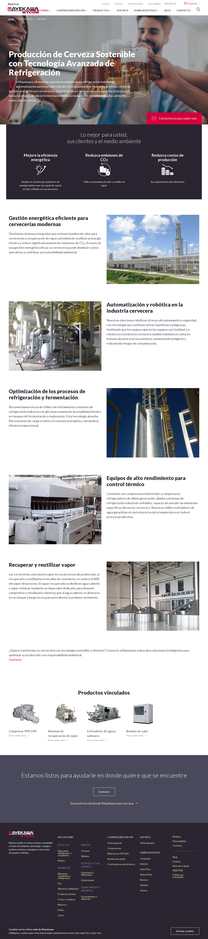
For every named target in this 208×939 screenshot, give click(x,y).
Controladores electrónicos (121, 864)
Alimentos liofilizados (68, 889)
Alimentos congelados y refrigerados (64, 876)
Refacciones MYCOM (118, 854)
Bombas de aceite (116, 859)
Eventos (119, 4)
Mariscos (62, 905)
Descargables (155, 4)
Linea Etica (145, 869)
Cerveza (85, 851)
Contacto (15, 659)
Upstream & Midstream (87, 874)
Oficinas (144, 885)
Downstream (87, 880)
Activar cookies (185, 931)
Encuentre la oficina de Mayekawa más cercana (101, 803)
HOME (11, 19)
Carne (61, 915)
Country (192, 3)
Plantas (143, 890)
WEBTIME (170, 4)
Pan (59, 883)
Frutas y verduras (66, 899)
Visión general (114, 843)
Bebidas (85, 856)
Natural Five (146, 875)
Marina (61, 861)
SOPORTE (122, 10)
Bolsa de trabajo (135, 4)
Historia (144, 864)
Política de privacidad (178, 876)
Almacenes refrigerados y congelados (65, 853)
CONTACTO (183, 10)
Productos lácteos (67, 894)
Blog (175, 857)
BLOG (167, 10)
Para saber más (93, 932)
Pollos (61, 910)
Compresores (114, 848)
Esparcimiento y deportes (89, 898)
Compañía (145, 859)
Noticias (105, 4)
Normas (144, 880)
